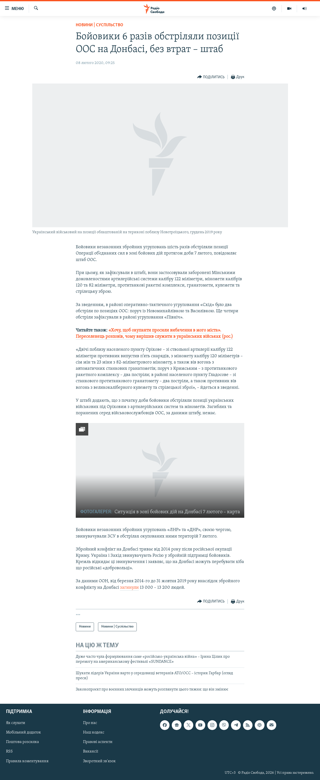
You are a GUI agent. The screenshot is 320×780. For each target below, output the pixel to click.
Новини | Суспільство (99, 25)
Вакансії (90, 752)
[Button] (211, 77)
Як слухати (15, 723)
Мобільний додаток (23, 732)
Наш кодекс (93, 732)
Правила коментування (27, 761)
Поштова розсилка (22, 742)
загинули (129, 587)
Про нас (90, 723)
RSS (9, 752)
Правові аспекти (97, 742)
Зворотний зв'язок (99, 761)
